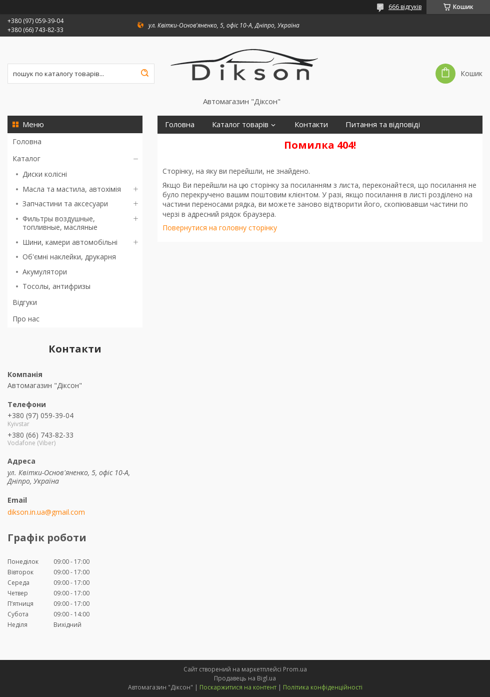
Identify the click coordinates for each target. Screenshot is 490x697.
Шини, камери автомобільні (70, 242)
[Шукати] (144, 74)
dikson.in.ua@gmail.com (46, 512)
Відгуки (24, 302)
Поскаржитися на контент (238, 687)
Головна (27, 141)
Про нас (26, 318)
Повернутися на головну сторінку (219, 227)
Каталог (26, 158)
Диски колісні (44, 174)
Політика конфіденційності (322, 687)
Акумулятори (44, 271)
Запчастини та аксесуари (65, 203)
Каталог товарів (240, 124)
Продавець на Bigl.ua (245, 678)
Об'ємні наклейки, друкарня (69, 256)
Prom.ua (295, 669)
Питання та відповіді (383, 124)
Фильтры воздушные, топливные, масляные (60, 223)
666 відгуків (405, 7)
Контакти (311, 124)
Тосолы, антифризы (56, 286)
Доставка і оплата (196, 142)
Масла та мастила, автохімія (71, 189)
